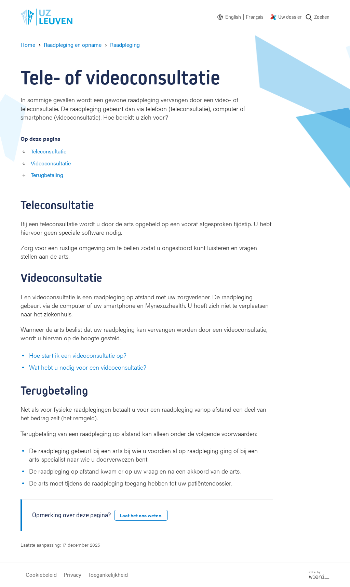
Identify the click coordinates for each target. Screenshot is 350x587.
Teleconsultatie (48, 151)
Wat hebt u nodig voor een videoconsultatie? (87, 367)
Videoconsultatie (51, 163)
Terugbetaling (47, 175)
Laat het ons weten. (141, 515)
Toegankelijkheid (108, 574)
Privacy (72, 574)
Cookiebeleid (41, 574)
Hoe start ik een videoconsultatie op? (77, 355)
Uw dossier (290, 17)
